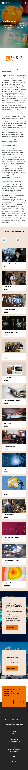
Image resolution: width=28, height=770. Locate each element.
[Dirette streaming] (14, 440)
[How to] (14, 349)
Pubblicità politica (14, 751)
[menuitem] (12, 762)
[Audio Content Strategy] (14, 532)
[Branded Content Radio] (14, 326)
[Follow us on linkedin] (14, 756)
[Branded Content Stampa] (14, 395)
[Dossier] (14, 486)
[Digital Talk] (14, 281)
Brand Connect (14, 739)
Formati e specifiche (14, 741)
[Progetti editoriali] (14, 577)
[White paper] (14, 418)
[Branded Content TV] (14, 258)
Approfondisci (11, 627)
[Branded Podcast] (14, 509)
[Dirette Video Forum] (14, 304)
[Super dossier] (14, 463)
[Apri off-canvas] (25, 3)
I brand (14, 731)
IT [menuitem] (15, 762)
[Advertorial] (14, 372)
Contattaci (18, 702)
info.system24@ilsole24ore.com (14, 724)
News (14, 747)
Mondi (14, 733)
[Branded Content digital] (14, 554)
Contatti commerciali (14, 749)
